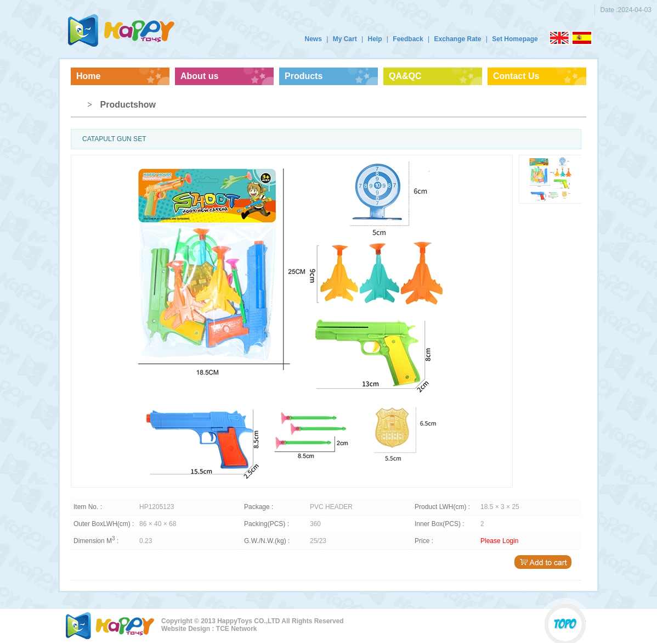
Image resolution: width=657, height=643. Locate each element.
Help (374, 39)
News (313, 39)
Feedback (408, 39)
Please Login (499, 541)
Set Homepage (514, 39)
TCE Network (236, 629)
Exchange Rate (457, 39)
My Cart (345, 39)
